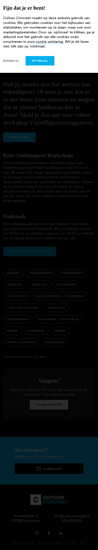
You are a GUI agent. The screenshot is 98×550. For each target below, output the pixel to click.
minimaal (11, 60)
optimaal (40, 60)
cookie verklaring (49, 41)
